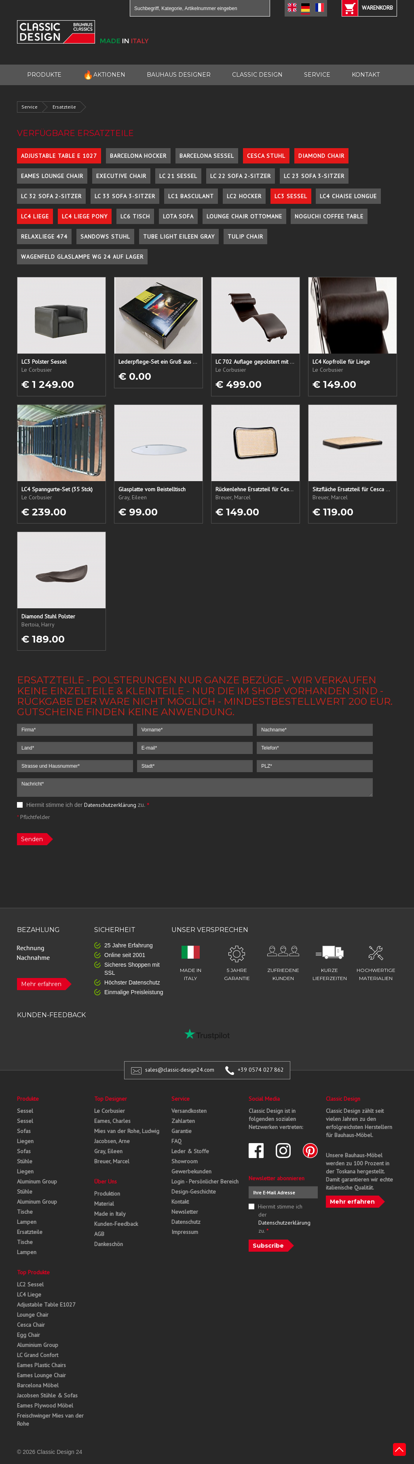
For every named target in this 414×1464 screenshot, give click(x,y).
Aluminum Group (37, 1181)
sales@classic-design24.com (179, 1069)
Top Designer (110, 1098)
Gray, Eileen (108, 1151)
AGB (99, 1234)
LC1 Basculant (191, 196)
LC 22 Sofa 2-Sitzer (240, 176)
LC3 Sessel (291, 196)
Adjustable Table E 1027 (59, 155)
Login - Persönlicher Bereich (205, 1181)
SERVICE (317, 74)
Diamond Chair (321, 155)
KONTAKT (366, 74)
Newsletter (184, 1211)
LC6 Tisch (135, 216)
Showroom (184, 1161)
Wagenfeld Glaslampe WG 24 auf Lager (82, 256)
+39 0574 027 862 (261, 1069)
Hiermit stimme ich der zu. (83, 804)
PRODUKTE (44, 74)
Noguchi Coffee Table (329, 216)
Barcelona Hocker (138, 155)
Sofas (24, 1131)
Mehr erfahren (41, 984)
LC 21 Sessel (178, 176)
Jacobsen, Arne (112, 1141)
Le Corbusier (109, 1110)
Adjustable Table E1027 (46, 1304)
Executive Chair (121, 176)
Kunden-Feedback (116, 1223)
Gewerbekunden (191, 1171)
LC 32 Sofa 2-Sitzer (51, 196)
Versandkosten (189, 1110)
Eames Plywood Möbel (45, 1405)
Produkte (28, 1098)
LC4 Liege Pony (85, 216)
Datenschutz (186, 1221)
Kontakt (180, 1201)
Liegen (25, 1141)
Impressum (184, 1232)
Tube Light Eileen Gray (179, 236)
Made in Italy (110, 1213)
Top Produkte (33, 1272)
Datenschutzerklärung (110, 804)
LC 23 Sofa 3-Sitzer (314, 176)
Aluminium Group (37, 1345)
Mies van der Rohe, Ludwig (126, 1131)
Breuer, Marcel (111, 1161)
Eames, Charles (112, 1121)
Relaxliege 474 (44, 236)
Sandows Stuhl (105, 236)
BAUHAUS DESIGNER (179, 74)
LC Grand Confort (37, 1355)
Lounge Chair (33, 1314)
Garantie (181, 1131)
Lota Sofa (178, 216)
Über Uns (105, 1181)
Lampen (26, 1221)
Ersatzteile (64, 107)
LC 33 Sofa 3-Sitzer (125, 196)
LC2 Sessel (30, 1284)
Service (29, 107)
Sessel (25, 1110)
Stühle (24, 1161)
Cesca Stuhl (266, 155)
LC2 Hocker (244, 196)
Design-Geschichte (193, 1191)
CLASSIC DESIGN (257, 74)
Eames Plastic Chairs (41, 1365)
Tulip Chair (245, 236)
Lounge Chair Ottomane (244, 216)
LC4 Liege (35, 216)
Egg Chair (28, 1334)
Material (104, 1203)
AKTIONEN (104, 75)
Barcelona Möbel (38, 1385)
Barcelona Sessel (207, 155)
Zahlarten (183, 1121)
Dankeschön (108, 1244)
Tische (25, 1211)
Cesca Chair (31, 1324)
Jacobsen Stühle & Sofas (47, 1395)
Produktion (107, 1193)
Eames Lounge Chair (52, 176)
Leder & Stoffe (190, 1151)
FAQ (176, 1141)
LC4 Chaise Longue (348, 196)
